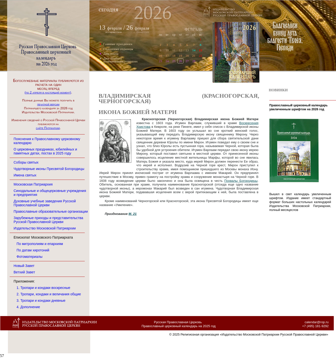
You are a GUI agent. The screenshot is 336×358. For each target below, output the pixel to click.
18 (173, 55)
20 (187, 55)
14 (193, 50)
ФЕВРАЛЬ (193, 29)
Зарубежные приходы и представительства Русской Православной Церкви (48, 220)
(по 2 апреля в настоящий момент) (47, 92)
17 (167, 55)
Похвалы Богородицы (240, 181)
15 (200, 50)
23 (160, 61)
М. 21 (132, 214)
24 (167, 61)
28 (193, 61)
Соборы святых (26, 162)
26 (180, 61)
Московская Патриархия (33, 184)
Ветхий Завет (24, 272)
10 (167, 50)
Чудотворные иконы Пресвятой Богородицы (49, 169)
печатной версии (48, 104)
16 (160, 55)
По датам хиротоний (33, 250)
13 (187, 50)
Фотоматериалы (29, 257)
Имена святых (25, 175)
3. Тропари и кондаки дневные (41, 300)
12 (180, 50)
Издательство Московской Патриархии (45, 228)
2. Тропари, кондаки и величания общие (49, 294)
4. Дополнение (28, 307)
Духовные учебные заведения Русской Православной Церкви (45, 203)
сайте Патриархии (48, 128)
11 (173, 50)
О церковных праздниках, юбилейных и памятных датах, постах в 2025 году (45, 151)
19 (180, 55)
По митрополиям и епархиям (40, 244)
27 (187, 61)
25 (173, 61)
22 (200, 55)
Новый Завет (24, 266)
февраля (114, 28)
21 (193, 55)
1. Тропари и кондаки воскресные (43, 288)
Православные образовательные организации (51, 211)
